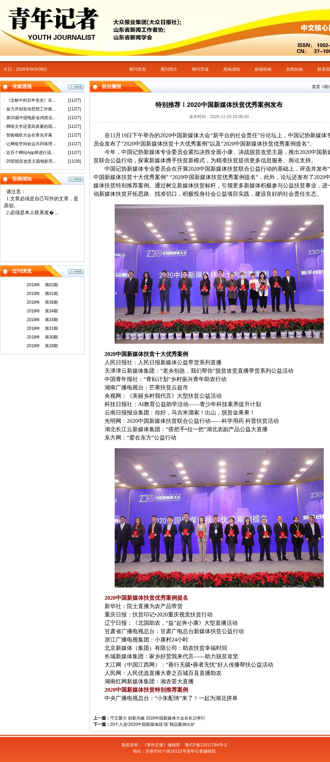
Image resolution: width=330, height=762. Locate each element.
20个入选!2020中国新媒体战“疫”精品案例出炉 (152, 724)
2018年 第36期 (42, 302)
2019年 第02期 (42, 284)
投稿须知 (231, 69)
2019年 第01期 (42, 293)
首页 (316, 86)
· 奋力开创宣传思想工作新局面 (31, 109)
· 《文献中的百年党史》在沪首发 (31, 100)
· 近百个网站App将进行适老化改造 (31, 152)
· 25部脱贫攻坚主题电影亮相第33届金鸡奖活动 (31, 161)
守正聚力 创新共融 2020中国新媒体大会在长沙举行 (157, 718)
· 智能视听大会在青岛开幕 (28, 135)
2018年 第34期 (42, 311)
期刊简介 (169, 69)
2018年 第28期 (42, 345)
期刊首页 (137, 69)
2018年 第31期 (42, 328)
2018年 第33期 (42, 319)
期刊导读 (200, 69)
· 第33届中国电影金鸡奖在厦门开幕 (31, 117)
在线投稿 (294, 69)
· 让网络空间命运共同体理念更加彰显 (31, 143)
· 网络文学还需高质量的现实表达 (31, 126)
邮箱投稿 (263, 69)
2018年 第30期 (42, 337)
